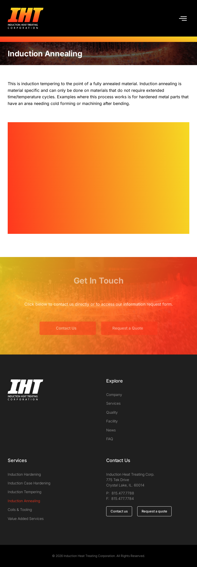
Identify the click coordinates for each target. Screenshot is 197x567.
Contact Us (66, 335)
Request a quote (154, 511)
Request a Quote (127, 335)
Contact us (119, 511)
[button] (183, 18)
